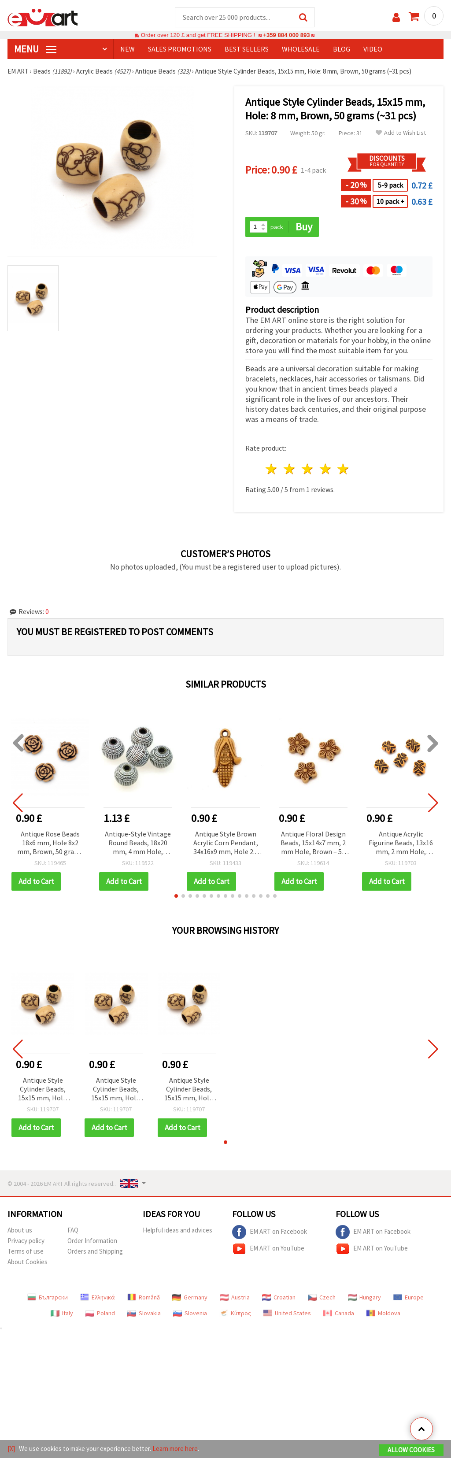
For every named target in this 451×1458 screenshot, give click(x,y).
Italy (62, 1313)
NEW (127, 48)
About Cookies (27, 1262)
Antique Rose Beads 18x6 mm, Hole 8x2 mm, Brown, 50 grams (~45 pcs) (50, 843)
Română (143, 1297)
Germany (189, 1297)
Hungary (364, 1297)
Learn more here (175, 1448)
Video (372, 48)
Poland (100, 1313)
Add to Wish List (401, 133)
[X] (11, 1448)
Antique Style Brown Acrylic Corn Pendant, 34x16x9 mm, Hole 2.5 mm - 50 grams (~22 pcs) (225, 843)
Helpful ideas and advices (177, 1230)
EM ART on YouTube (268, 1249)
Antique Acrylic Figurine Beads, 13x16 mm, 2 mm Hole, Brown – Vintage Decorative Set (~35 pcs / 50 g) (401, 843)
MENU (35, 49)
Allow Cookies (411, 1450)
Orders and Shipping (95, 1251)
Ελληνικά (97, 1297)
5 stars (344, 469)
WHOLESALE (301, 48)
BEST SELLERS (247, 48)
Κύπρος (235, 1313)
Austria (235, 1297)
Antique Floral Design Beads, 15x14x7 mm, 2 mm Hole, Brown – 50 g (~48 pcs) (313, 843)
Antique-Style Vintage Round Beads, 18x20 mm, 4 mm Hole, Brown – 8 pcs (138, 843)
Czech (322, 1297)
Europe (408, 1297)
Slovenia (190, 1313)
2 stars (290, 469)
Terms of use (25, 1251)
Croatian (279, 1297)
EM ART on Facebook (269, 1232)
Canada (338, 1313)
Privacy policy (25, 1240)
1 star (272, 469)
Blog (341, 48)
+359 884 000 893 (286, 35)
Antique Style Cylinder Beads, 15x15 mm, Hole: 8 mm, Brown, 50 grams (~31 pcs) (43, 1089)
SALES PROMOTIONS (179, 48)
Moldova (383, 1313)
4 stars (326, 469)
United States (287, 1313)
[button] (176, 896)
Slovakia (144, 1313)
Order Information (92, 1240)
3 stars (308, 469)
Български (47, 1297)
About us (19, 1230)
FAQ (72, 1230)
